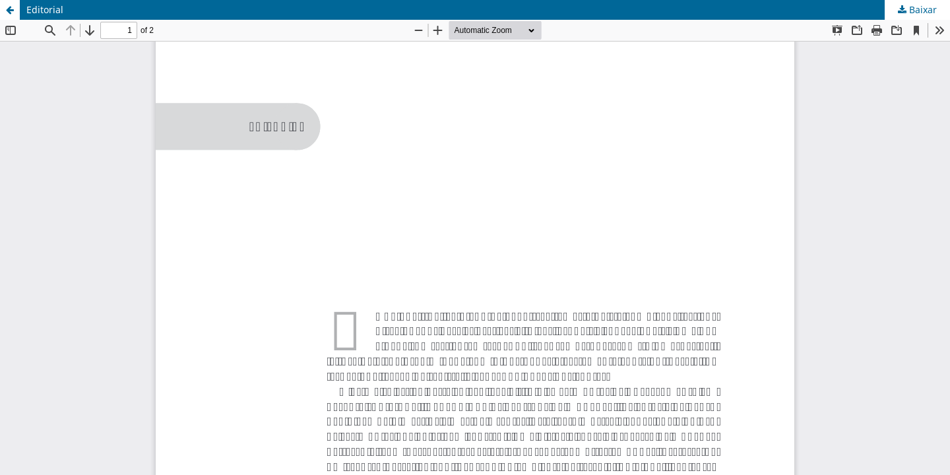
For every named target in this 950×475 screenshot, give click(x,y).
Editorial (44, 9)
